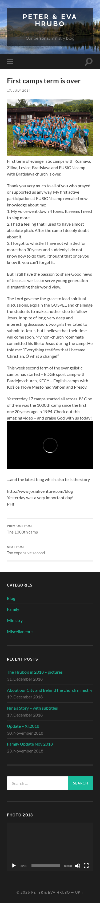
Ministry (15, 620)
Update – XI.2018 (23, 726)
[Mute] (77, 865)
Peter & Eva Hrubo (50, 20)
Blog (11, 598)
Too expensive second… (50, 550)
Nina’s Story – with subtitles (32, 707)
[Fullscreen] (86, 865)
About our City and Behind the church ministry (49, 690)
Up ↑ (79, 892)
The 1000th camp (50, 529)
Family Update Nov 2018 (30, 743)
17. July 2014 (19, 90)
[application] (50, 847)
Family (13, 609)
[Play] (14, 865)
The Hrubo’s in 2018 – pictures (35, 671)
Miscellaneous (20, 631)
